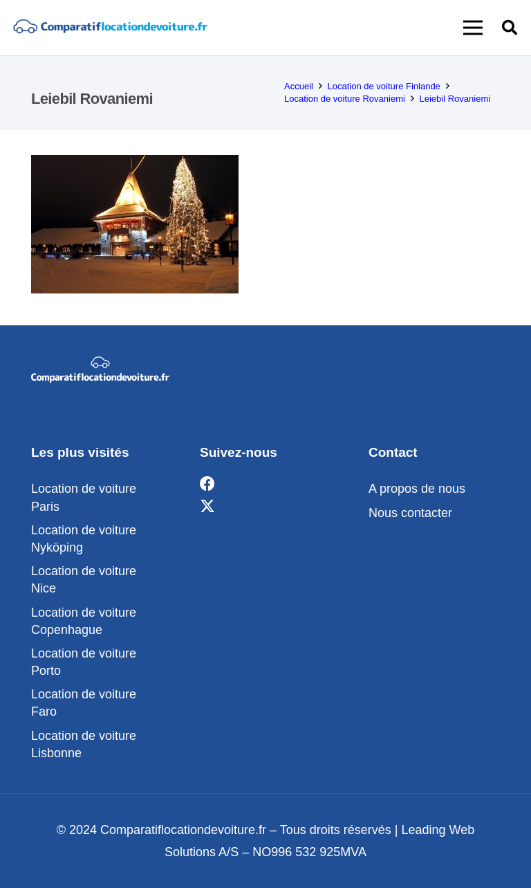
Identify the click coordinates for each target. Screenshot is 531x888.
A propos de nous (417, 489)
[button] (473, 27)
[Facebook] (207, 484)
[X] (207, 506)
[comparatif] (109, 28)
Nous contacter (410, 513)
